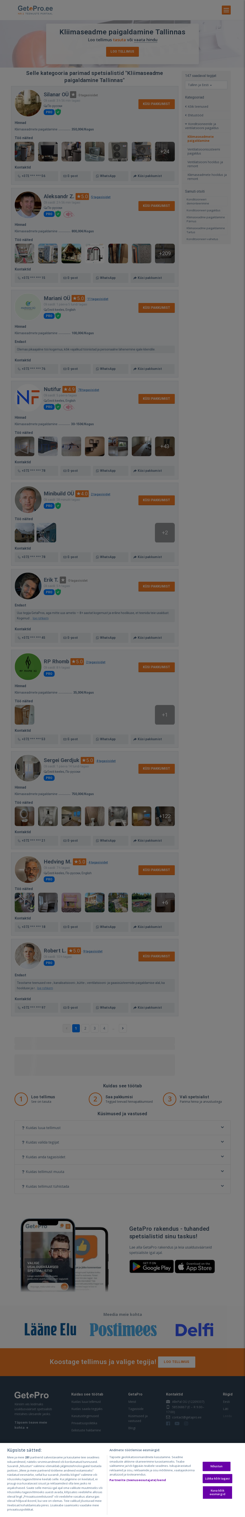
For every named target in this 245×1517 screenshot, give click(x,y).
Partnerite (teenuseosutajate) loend (137, 1480)
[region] (122, 1480)
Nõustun (216, 1466)
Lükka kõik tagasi (217, 1478)
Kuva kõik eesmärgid (217, 1492)
